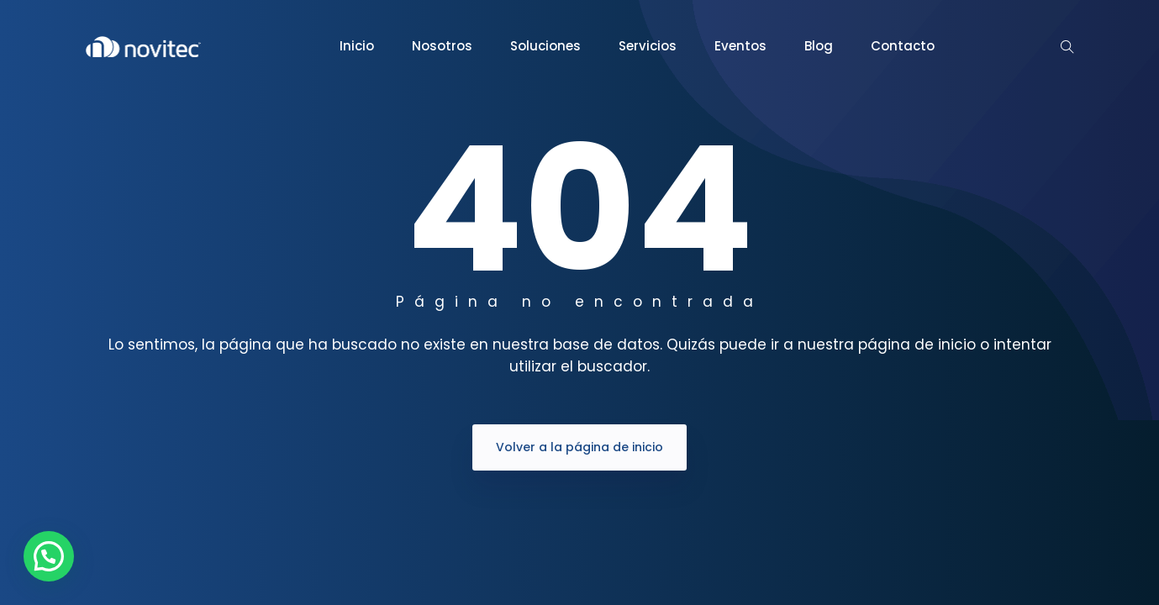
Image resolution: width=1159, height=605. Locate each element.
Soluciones (545, 46)
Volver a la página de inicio (579, 447)
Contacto (903, 46)
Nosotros (442, 46)
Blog (818, 46)
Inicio (357, 46)
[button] (49, 556)
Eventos (740, 46)
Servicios (648, 46)
